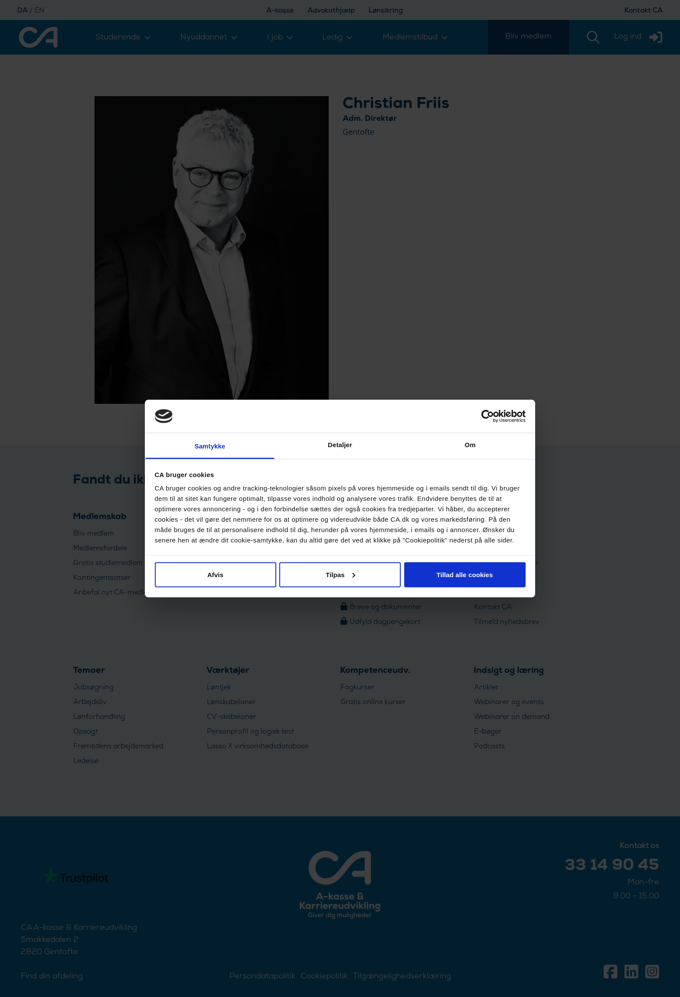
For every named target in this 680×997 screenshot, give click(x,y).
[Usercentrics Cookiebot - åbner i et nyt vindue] (488, 415)
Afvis (215, 574)
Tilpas (340, 574)
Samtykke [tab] (210, 446)
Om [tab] (469, 444)
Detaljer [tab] (340, 444)
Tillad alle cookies (464, 574)
